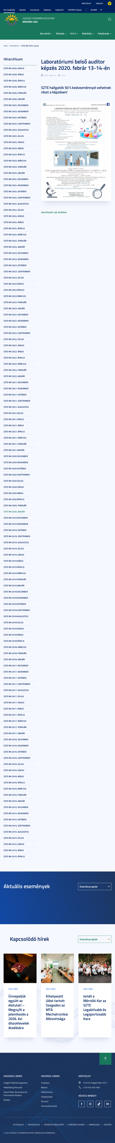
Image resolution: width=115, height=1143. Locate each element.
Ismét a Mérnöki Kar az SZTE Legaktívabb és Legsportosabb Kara (94, 1007)
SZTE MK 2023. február (15, 302)
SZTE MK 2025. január (14, 173)
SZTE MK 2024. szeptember (17, 197)
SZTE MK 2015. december (16, 807)
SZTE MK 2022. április (14, 357)
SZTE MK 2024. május (14, 222)
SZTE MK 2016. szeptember (17, 757)
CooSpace (45, 1082)
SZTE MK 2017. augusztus (16, 690)
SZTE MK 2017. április (14, 714)
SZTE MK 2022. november (16, 320)
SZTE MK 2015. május (14, 850)
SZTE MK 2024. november (16, 185)
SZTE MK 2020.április (14, 499)
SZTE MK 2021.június (14, 419)
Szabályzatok (47, 1096)
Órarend (44, 1101)
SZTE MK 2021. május (14, 425)
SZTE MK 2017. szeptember (17, 684)
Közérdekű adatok (76, 1124)
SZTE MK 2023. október (15, 265)
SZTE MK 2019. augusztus (16, 542)
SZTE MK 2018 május (13, 634)
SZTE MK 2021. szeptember (17, 400)
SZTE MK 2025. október (15, 117)
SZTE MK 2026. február (15, 92)
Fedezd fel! (59, 10)
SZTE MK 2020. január (30, 45)
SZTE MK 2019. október (15, 530)
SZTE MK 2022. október (15, 326)
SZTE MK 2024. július (14, 209)
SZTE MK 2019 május (13, 560)
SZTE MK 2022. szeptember (17, 333)
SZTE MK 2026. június (14, 68)
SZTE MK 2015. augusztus (16, 831)
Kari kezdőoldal (9, 10)
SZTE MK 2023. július (14, 277)
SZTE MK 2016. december (16, 739)
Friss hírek (13, 989)
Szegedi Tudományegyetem (16, 1082)
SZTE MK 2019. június (14, 554)
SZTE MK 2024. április (14, 228)
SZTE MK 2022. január (14, 376)
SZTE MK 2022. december (16, 314)
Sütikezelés (18, 1124)
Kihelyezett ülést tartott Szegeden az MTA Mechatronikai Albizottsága (57, 1007)
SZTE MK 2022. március (15, 363)
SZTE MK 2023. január (14, 308)
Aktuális (22, 10)
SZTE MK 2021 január (14, 450)
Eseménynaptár (89, 886)
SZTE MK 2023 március (15, 296)
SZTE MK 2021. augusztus (16, 406)
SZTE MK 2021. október (15, 394)
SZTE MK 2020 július (13, 480)
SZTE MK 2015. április (14, 856)
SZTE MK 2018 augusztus (16, 616)
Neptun (44, 1087)
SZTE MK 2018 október (15, 604)
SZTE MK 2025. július (14, 136)
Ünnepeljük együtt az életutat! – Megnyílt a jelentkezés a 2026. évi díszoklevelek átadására (18, 1012)
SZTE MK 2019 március (15, 573)
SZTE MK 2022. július (14, 339)
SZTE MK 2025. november (16, 111)
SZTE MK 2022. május (14, 351)
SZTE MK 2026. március (15, 86)
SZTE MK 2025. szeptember (17, 123)
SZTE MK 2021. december (16, 382)
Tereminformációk (49, 1106)
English (99, 3)
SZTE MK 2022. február (15, 370)
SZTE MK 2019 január (14, 585)
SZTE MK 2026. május (14, 74)
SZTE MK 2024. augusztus (16, 203)
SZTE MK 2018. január (14, 659)
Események (34, 10)
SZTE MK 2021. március (15, 437)
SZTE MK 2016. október (15, 751)
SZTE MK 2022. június (14, 345)
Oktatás (60, 33)
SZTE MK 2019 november (16, 523)
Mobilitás (87, 33)
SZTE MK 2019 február (15, 579)
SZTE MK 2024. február (15, 240)
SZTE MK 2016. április (14, 782)
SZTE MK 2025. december (16, 105)
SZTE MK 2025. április (14, 154)
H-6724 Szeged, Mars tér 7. (95, 1082)
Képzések (47, 10)
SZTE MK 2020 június (14, 487)
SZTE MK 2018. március (15, 647)
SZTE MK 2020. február (15, 505)
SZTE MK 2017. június (14, 702)
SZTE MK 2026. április (14, 80)
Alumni (94, 10)
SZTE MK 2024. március (15, 234)
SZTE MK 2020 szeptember (17, 474)
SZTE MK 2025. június (14, 142)
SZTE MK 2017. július (14, 696)
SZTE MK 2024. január (14, 246)
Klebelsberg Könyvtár (13, 1087)
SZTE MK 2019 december (16, 517)
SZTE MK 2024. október (15, 191)
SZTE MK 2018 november (16, 597)
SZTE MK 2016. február (15, 794)
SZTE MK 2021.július (13, 413)
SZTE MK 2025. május (14, 148)
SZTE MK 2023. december (16, 253)
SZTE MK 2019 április (14, 567)
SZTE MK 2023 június (14, 283)
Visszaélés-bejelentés (54, 1124)
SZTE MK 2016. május (14, 776)
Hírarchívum (14, 45)
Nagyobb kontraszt (109, 3)
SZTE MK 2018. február (15, 653)
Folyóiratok (103, 33)
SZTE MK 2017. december (16, 665)
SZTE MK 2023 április (14, 289)
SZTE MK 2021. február (15, 443)
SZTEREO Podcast (75, 10)
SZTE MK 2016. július (14, 764)
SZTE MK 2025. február (15, 166)
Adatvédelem (34, 1124)
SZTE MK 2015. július (14, 837)
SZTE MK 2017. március (15, 720)
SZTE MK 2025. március (15, 160)
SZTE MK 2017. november (16, 671)
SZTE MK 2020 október (15, 468)
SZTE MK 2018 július (13, 622)
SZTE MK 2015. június (14, 844)
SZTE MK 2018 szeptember (17, 610)
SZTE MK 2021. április (14, 431)
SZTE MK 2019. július (14, 548)
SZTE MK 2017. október (15, 677)
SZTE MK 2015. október (15, 819)
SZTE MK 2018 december (16, 591)
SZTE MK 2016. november (16, 745)
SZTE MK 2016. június (14, 770)
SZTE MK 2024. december (16, 179)
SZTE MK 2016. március (15, 788)
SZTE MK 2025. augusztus (16, 129)
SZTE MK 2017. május (14, 708)
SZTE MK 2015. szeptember (17, 825)
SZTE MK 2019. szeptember (17, 536)
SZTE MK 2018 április (14, 640)
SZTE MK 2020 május (13, 493)
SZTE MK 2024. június (14, 216)
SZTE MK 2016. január (14, 801)
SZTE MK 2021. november (16, 388)
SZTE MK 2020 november (16, 462)
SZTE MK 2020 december (16, 456)
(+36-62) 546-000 (91, 1087)
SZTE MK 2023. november (16, 259)
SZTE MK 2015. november (16, 813)
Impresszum (94, 1124)
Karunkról (45, 33)
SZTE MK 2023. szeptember (17, 271)
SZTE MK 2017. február (15, 727)
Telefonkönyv (47, 1092)
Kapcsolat (86, 3)
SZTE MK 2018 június (14, 628)
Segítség (107, 1124)
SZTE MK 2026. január (14, 99)
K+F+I (73, 33)
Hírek (6, 45)
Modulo (7, 1099)
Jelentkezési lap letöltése (54, 212)
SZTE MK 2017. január (14, 733)
